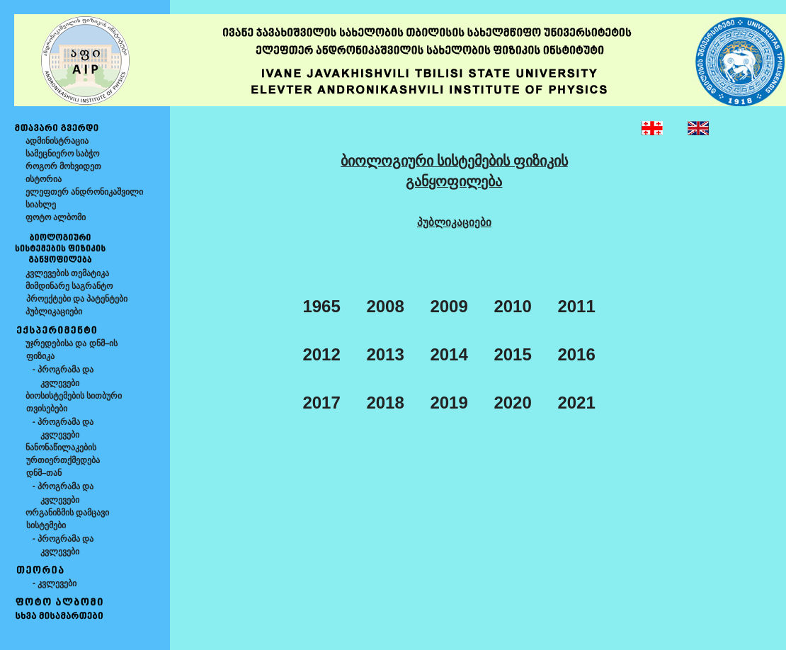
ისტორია (43, 179)
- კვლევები (50, 583)
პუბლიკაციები (53, 312)
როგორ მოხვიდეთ (63, 166)
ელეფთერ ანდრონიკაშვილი (84, 192)
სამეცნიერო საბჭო (62, 154)
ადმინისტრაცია (57, 141)
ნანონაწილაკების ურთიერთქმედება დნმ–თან (57, 460)
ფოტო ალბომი (55, 217)
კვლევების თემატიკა (67, 273)
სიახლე (40, 205)
